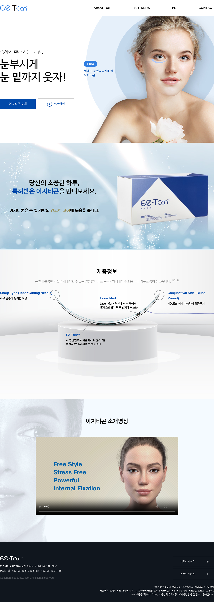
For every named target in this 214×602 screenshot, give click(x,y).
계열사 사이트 (187, 561)
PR (174, 8)
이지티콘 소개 (18, 104)
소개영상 (56, 104)
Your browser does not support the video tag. (107, 476)
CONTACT (206, 8)
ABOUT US (102, 8)
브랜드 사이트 (187, 574)
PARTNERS (141, 8)
